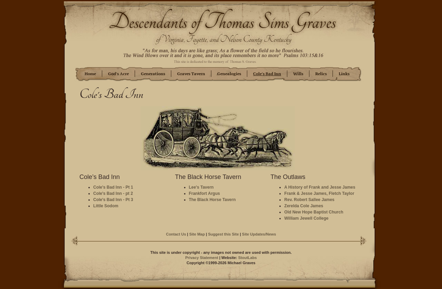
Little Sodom (105, 205)
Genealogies (229, 74)
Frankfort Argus (204, 193)
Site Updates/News (259, 234)
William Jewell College (306, 218)
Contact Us (176, 234)
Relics (321, 74)
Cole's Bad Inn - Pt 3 (113, 199)
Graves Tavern (191, 74)
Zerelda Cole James (303, 205)
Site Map (197, 234)
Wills (298, 74)
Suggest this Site (223, 234)
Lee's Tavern (201, 187)
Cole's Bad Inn (267, 74)
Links (344, 74)
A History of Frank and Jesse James (319, 187)
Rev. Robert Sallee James (309, 199)
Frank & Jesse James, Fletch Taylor (319, 193)
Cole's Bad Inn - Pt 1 (113, 187)
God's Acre (118, 74)
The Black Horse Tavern (212, 199)
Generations (153, 74)
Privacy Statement (201, 258)
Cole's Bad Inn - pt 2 (113, 193)
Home (90, 74)
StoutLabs (247, 258)
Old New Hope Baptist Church (313, 212)
